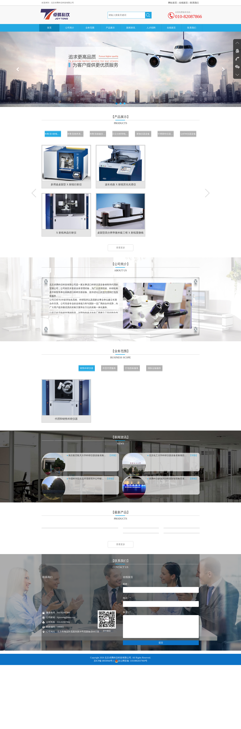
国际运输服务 (154, 368)
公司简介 (69, 28)
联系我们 (194, 3)
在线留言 (183, 3)
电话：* (127, 662)
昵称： (126, 648)
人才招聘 (151, 28)
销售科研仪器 (86, 368)
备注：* (127, 676)
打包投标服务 (131, 368)
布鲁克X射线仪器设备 (53, 134)
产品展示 (110, 28)
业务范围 (89, 28)
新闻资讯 (130, 28)
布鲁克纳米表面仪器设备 (75, 134)
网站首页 (172, 3)
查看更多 (120, 247)
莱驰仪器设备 (143, 134)
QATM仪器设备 (188, 134)
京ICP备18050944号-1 (104, 725)
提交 (161, 706)
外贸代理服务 (109, 368)
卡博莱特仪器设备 (166, 134)
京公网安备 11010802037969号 (131, 725)
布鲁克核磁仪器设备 (98, 134)
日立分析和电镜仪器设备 (120, 134)
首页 (49, 28)
